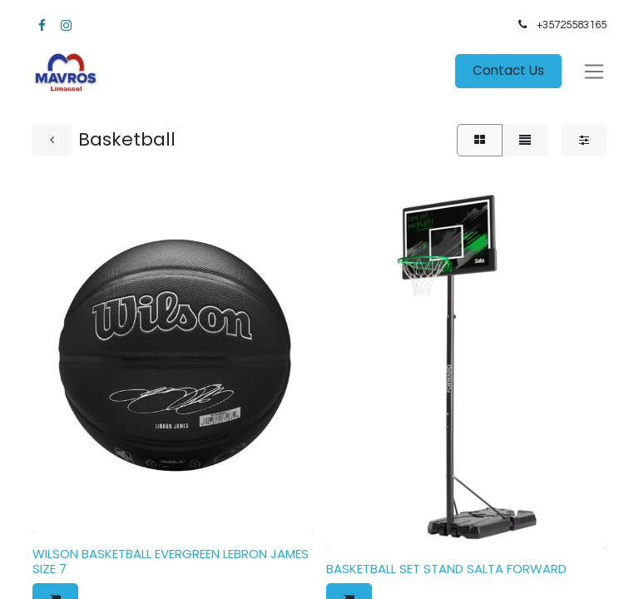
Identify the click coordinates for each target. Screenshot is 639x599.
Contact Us (508, 70)
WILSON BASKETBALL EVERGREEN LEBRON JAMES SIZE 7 (170, 561)
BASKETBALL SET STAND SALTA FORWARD (446, 568)
